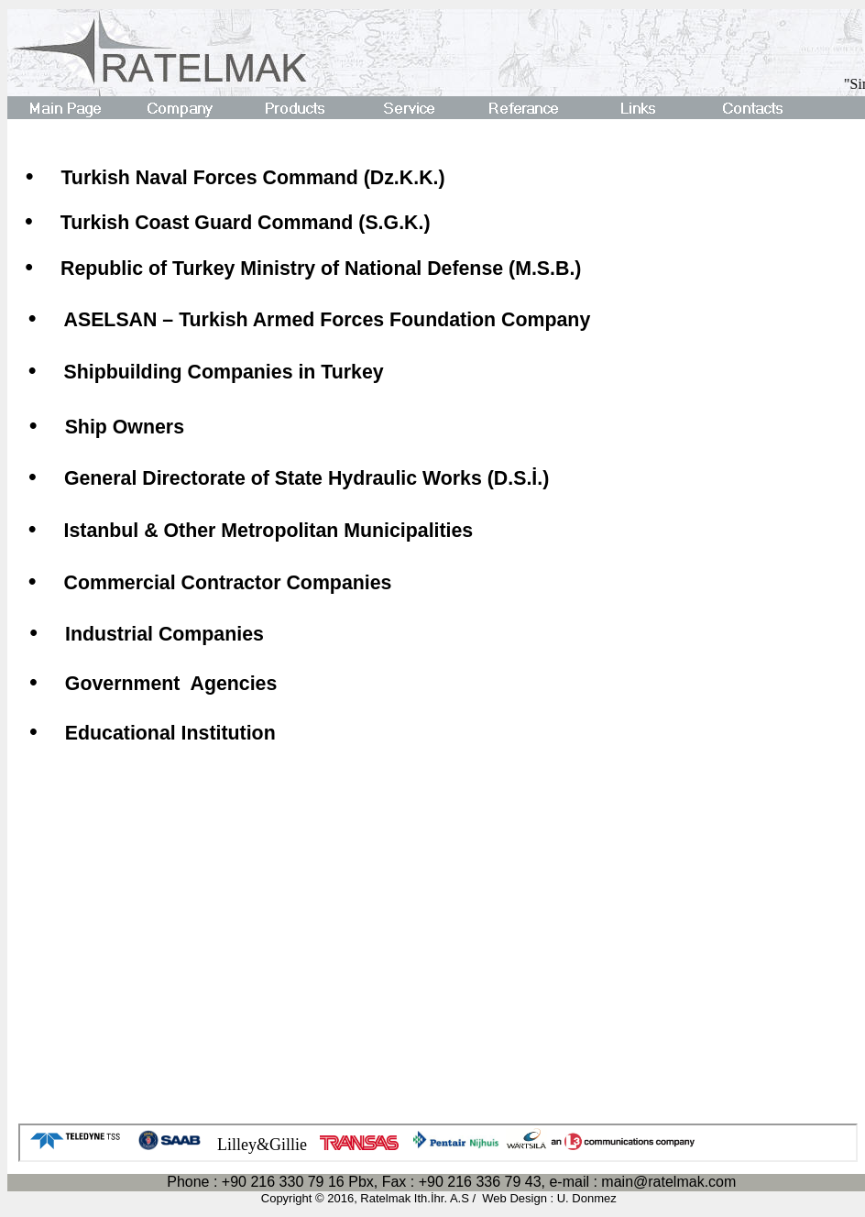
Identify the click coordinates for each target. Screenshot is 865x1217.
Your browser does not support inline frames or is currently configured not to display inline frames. (438, 1143)
